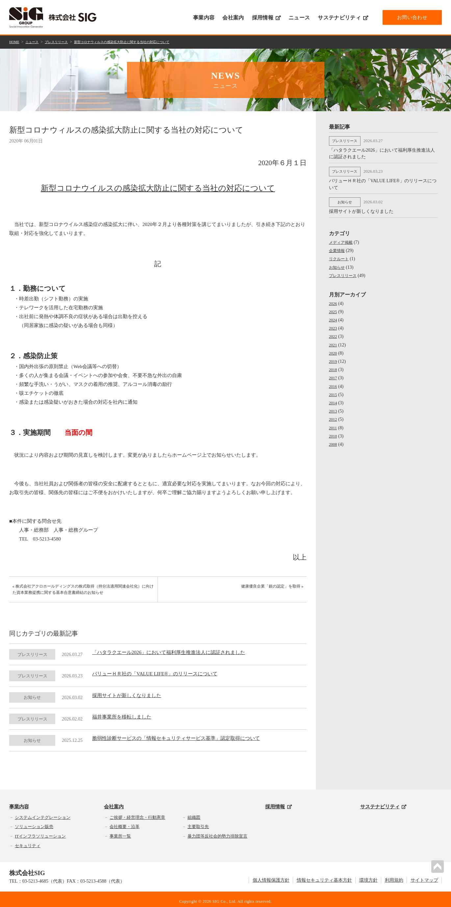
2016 (333, 381)
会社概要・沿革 (124, 822)
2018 (333, 365)
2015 (333, 390)
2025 (333, 307)
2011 (333, 423)
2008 (333, 440)
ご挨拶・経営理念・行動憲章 (137, 812)
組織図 (194, 812)
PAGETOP (439, 865)
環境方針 (368, 875)
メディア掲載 (343, 238)
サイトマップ (424, 875)
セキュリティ (27, 841)
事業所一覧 (120, 831)
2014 (333, 398)
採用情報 (266, 17)
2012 (333, 415)
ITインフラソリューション (40, 831)
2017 (333, 373)
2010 (333, 431)
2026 (333, 299)
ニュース (299, 17)
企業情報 (338, 246)
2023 (333, 323)
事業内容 (203, 17)
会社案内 (233, 17)
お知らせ (338, 262)
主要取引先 (198, 822)
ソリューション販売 (34, 822)
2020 (333, 348)
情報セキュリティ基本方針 (324, 875)
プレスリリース (63, 41)
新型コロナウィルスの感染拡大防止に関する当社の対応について (140, 41)
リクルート (340, 254)
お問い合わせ (412, 17)
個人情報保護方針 (271, 875)
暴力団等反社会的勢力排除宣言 (217, 831)
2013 (333, 406)
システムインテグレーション (42, 812)
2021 (333, 340)
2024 (333, 315)
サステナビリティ (343, 17)
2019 (333, 357)
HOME (15, 41)
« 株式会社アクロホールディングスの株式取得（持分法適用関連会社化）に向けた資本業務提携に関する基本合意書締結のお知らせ (80, 592)
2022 (333, 332)
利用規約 (394, 875)
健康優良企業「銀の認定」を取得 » (270, 588)
